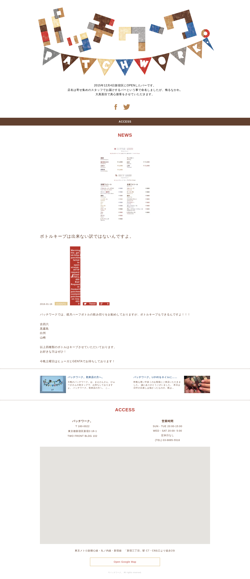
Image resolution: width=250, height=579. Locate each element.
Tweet (92, 304)
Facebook (115, 107)
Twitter (126, 107)
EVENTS (61, 304)
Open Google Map (125, 561)
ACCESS (125, 121)
